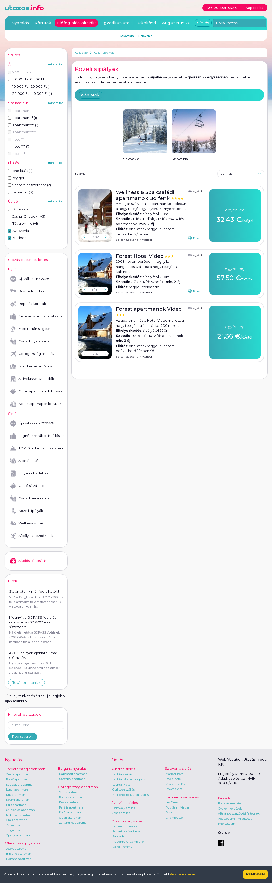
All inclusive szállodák (32, 379)
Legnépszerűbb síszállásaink (37, 436)
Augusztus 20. (176, 22)
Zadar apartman (17, 825)
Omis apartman (16, 820)
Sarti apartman (69, 792)
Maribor (147, 239)
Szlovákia (127, 36)
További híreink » (26, 682)
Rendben (255, 874)
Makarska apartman (20, 815)
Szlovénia (132, 239)
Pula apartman (16, 805)
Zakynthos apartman (73, 822)
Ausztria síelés (123, 769)
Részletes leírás (182, 874)
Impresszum (226, 823)
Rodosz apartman (71, 797)
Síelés (119, 239)
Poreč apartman (17, 779)
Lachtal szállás (122, 774)
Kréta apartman (70, 802)
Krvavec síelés (175, 784)
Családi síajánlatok (29, 498)
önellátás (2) (20, 170)
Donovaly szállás (123, 808)
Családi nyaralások (29, 341)
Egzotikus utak (116, 22)
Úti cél (13, 201)
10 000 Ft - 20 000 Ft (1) (29, 86)
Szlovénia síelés (178, 768)
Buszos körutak (27, 291)
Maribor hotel (175, 774)
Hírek (12, 581)
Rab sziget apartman (20, 784)
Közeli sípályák (104, 52)
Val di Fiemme (122, 846)
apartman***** (22, 132)
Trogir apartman (17, 830)
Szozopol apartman (72, 779)
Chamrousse (174, 817)
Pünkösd (147, 22)
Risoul (170, 812)
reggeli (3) (19, 178)
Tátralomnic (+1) (23, 223)
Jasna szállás (121, 813)
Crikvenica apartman (20, 810)
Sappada (118, 836)
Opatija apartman (18, 835)
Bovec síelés (174, 789)
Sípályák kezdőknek (31, 536)
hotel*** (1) (18, 146)
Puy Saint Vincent (178, 807)
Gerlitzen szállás (123, 789)
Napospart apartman (73, 774)
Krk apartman (15, 795)
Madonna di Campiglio (128, 841)
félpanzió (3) (20, 192)
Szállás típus (18, 103)
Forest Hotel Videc (140, 256)
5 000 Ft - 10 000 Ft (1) (28, 79)
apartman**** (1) (23, 125)
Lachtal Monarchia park (128, 779)
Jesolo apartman (17, 848)
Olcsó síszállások (28, 486)
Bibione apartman (18, 853)
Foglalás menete (229, 803)
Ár (10, 64)
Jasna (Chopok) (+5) (26, 216)
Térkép (194, 238)
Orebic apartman (17, 774)
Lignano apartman (19, 859)
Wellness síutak (27, 523)
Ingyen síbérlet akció (32, 473)
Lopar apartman (17, 789)
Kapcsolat (224, 798)
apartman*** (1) (22, 118)
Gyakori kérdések (230, 808)
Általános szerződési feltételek (239, 813)
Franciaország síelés (182, 797)
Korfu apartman (70, 812)
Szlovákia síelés (124, 802)
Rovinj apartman (17, 799)
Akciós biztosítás (28, 561)
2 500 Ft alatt (21, 72)
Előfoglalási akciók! (76, 22)
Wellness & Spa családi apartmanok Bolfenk (145, 195)
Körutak (43, 22)
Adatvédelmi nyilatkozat (235, 819)
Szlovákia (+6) (21, 209)
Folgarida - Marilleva (126, 831)
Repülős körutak (28, 304)
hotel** (16, 139)
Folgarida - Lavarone (126, 826)
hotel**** (17, 154)
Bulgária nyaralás (72, 768)
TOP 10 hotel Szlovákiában (36, 448)
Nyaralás (20, 22)
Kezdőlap (81, 52)
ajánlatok (90, 94)
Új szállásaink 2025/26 (32, 423)
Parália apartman (71, 807)
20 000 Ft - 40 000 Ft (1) (30, 93)
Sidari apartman (70, 817)
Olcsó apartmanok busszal (36, 391)
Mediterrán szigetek (31, 329)
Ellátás (13, 163)
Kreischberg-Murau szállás (130, 795)
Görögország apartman (78, 787)
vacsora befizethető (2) (29, 185)
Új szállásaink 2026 (29, 279)
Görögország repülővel (34, 354)
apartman (18, 111)
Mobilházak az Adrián (32, 366)
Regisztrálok (22, 736)
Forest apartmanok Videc (148, 309)
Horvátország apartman (25, 769)
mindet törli (56, 64)
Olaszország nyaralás (22, 843)
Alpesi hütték (25, 461)
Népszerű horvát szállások (36, 316)
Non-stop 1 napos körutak (35, 404)
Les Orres (172, 802)
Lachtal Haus (121, 784)
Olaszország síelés (126, 821)
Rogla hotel (173, 779)
